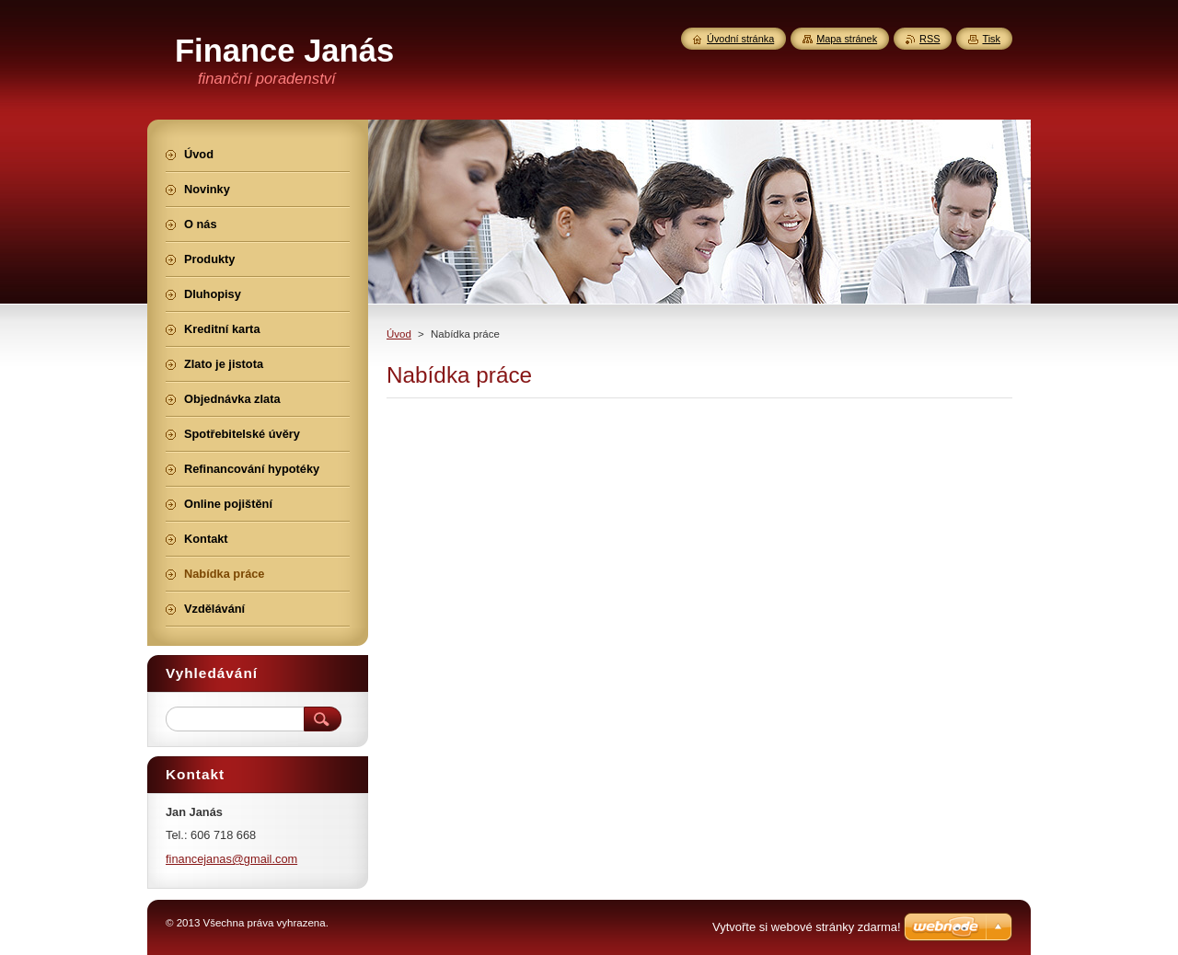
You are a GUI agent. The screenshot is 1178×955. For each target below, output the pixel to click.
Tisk (991, 38)
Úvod (399, 333)
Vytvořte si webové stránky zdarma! (806, 927)
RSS (929, 38)
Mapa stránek (846, 38)
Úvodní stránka (740, 38)
